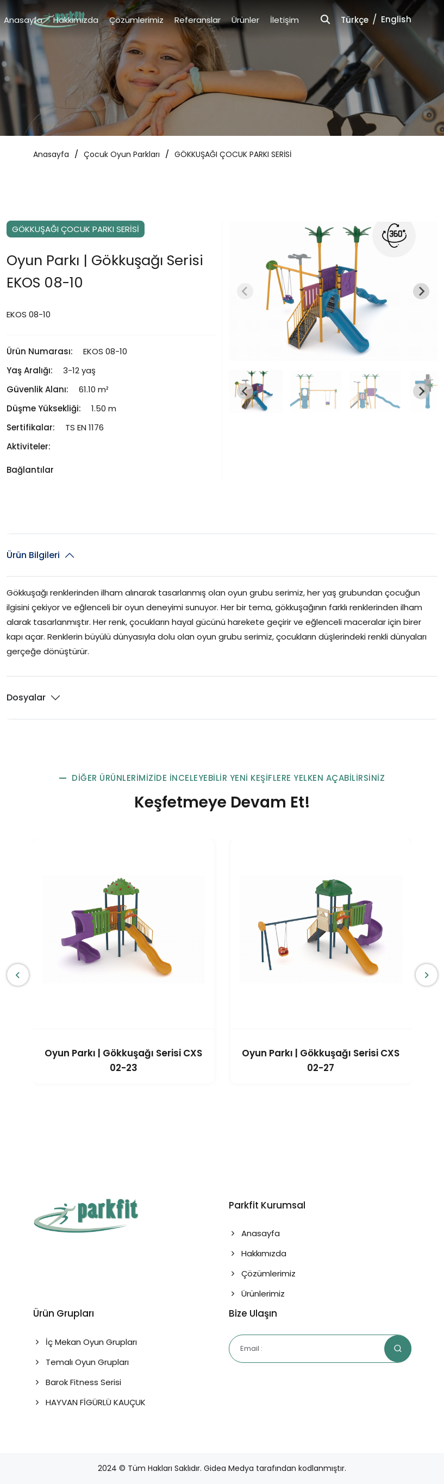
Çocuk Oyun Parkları (122, 154)
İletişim (284, 20)
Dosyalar (26, 697)
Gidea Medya (229, 1468)
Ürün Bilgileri (33, 555)
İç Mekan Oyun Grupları (85, 1342)
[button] (256, 391)
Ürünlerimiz (257, 1293)
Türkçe (354, 20)
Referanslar (197, 20)
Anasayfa (23, 20)
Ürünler (245, 20)
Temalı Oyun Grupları (81, 1362)
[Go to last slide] (245, 391)
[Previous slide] (245, 291)
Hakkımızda (75, 20)
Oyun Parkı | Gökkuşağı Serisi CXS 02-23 (123, 1060)
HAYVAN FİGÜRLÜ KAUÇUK (89, 1402)
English (396, 19)
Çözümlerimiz (136, 20)
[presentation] (18, 975)
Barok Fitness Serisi (77, 1382)
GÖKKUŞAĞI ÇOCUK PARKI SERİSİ (232, 154)
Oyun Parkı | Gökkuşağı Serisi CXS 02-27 (320, 1060)
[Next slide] (421, 291)
